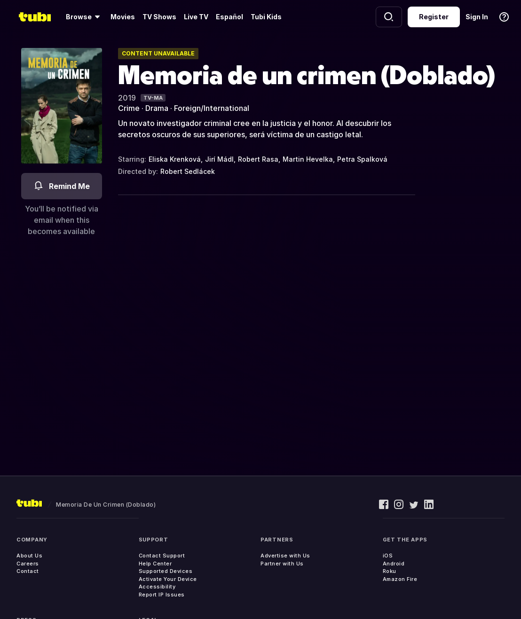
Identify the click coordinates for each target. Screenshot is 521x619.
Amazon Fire (400, 579)
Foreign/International (211, 108)
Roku (389, 571)
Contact (27, 571)
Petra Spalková (362, 159)
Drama (156, 108)
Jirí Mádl (219, 159)
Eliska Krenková (175, 159)
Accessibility (157, 586)
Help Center (155, 563)
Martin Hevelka (308, 159)
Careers (27, 563)
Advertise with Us (285, 555)
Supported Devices (166, 571)
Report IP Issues (162, 594)
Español (229, 17)
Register (434, 17)
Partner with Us (282, 563)
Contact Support (162, 555)
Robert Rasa (258, 159)
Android (394, 563)
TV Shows (159, 17)
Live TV (196, 17)
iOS (388, 555)
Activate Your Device (168, 579)
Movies (123, 17)
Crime (129, 108)
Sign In (477, 17)
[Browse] (84, 17)
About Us (29, 555)
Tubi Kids (266, 17)
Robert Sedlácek (187, 171)
